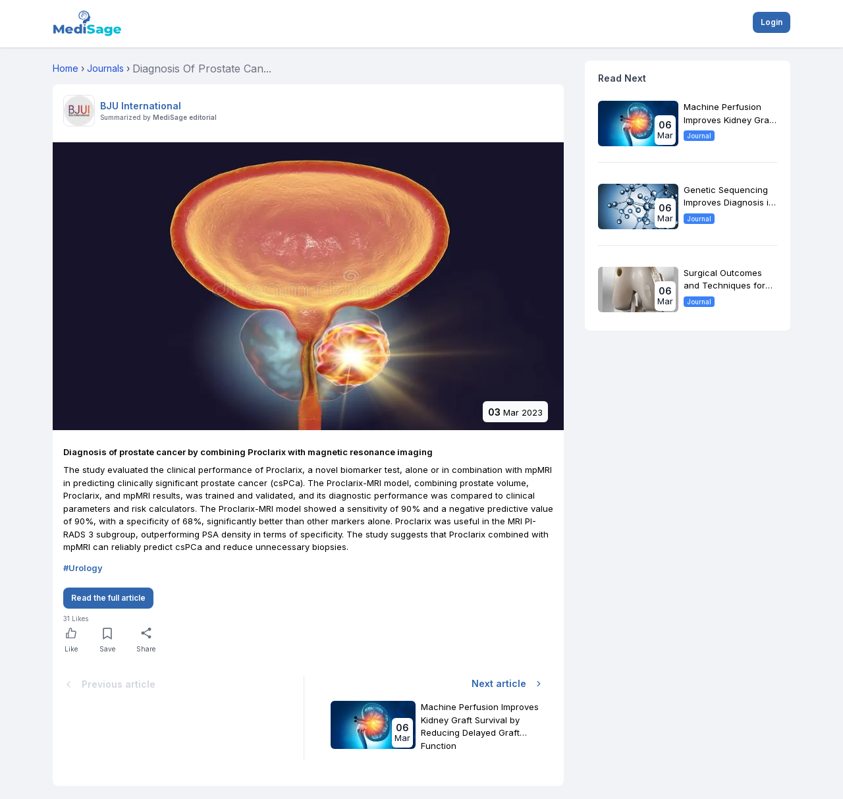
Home (65, 68)
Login (771, 22)
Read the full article (108, 598)
